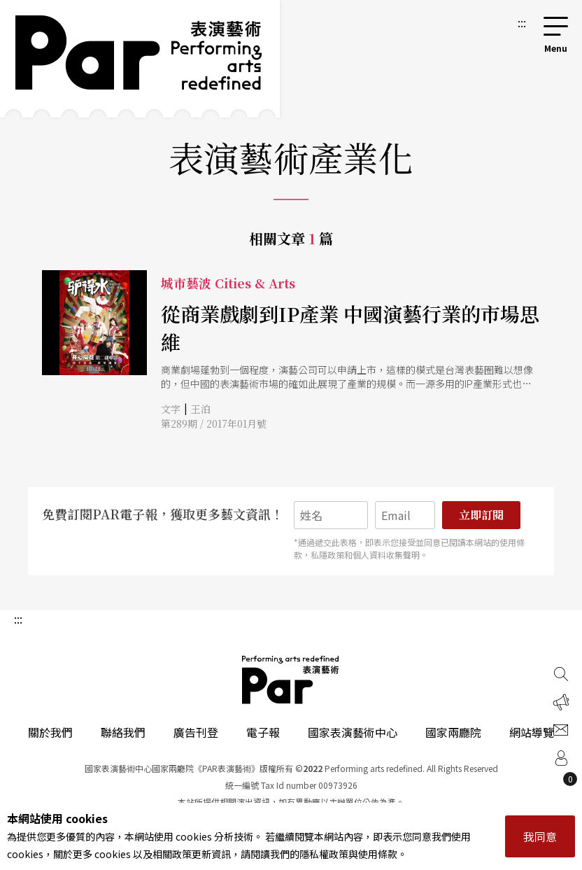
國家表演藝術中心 (352, 732)
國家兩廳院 (453, 732)
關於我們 (50, 732)
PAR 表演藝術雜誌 (291, 679)
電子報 (263, 732)
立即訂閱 (481, 515)
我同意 (540, 836)
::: (522, 22)
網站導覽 (531, 732)
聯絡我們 (123, 732)
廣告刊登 (195, 732)
